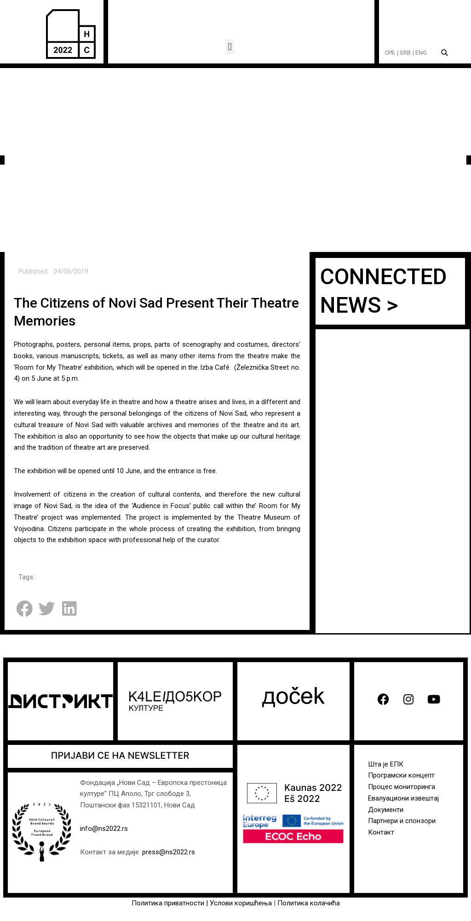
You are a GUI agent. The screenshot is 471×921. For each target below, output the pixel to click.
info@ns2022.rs (104, 828)
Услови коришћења (242, 903)
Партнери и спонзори (402, 821)
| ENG (420, 52)
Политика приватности (168, 903)
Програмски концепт (401, 775)
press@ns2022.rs (168, 852)
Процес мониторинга (401, 787)
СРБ (390, 52)
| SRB (404, 52)
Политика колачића (308, 903)
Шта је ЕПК (385, 764)
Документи (385, 810)
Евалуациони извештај (403, 798)
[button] (229, 46)
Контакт (381, 832)
